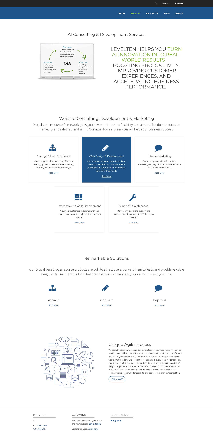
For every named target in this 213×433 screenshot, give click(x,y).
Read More (53, 171)
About (179, 13)
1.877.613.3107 (39, 427)
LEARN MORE (117, 377)
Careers (166, 3)
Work (122, 13)
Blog (167, 13)
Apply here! (93, 427)
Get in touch (95, 422)
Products (152, 13)
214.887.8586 (41, 423)
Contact (179, 3)
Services (135, 13)
